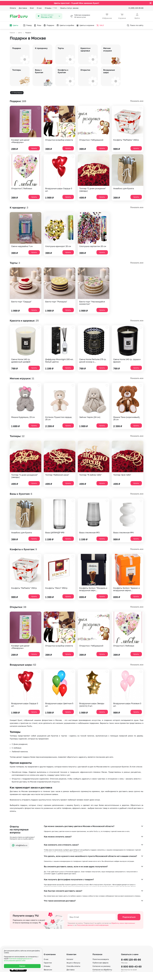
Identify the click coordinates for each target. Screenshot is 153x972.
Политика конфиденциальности (131, 968)
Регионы (96, 955)
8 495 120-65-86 (131, 919)
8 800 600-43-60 (131, 926)
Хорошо (22, 966)
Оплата (13, 7)
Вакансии (48, 930)
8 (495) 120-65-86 (136, 7)
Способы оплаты (73, 926)
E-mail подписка (99, 941)
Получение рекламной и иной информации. (93, 885)
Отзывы (51, 7)
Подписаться (128, 877)
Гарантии (48, 923)
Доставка (23, 7)
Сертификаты (49, 933)
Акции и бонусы (73, 923)
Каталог (70, 919)
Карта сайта (98, 952)
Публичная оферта (100, 923)
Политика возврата (101, 919)
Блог (32, 7)
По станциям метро (101, 945)
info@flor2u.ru (19, 844)
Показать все (136, 100)
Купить (34, 148)
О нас (39, 7)
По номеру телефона (101, 948)
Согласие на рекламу (101, 926)
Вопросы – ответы (74, 933)
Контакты (48, 940)
